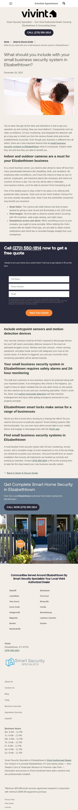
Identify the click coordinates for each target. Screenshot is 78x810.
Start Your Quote (39, 312)
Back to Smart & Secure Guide (21, 473)
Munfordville (15, 629)
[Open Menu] (10, 3)
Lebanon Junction (48, 618)
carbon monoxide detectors (32, 394)
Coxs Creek (14, 607)
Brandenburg (46, 612)
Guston (43, 623)
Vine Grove (14, 601)
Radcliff (12, 590)
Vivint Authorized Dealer (59, 760)
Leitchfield (14, 596)
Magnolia (13, 618)
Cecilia (43, 607)
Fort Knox (44, 596)
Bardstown (45, 590)
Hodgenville (14, 612)
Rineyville (44, 601)
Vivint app (54, 429)
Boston (12, 623)
